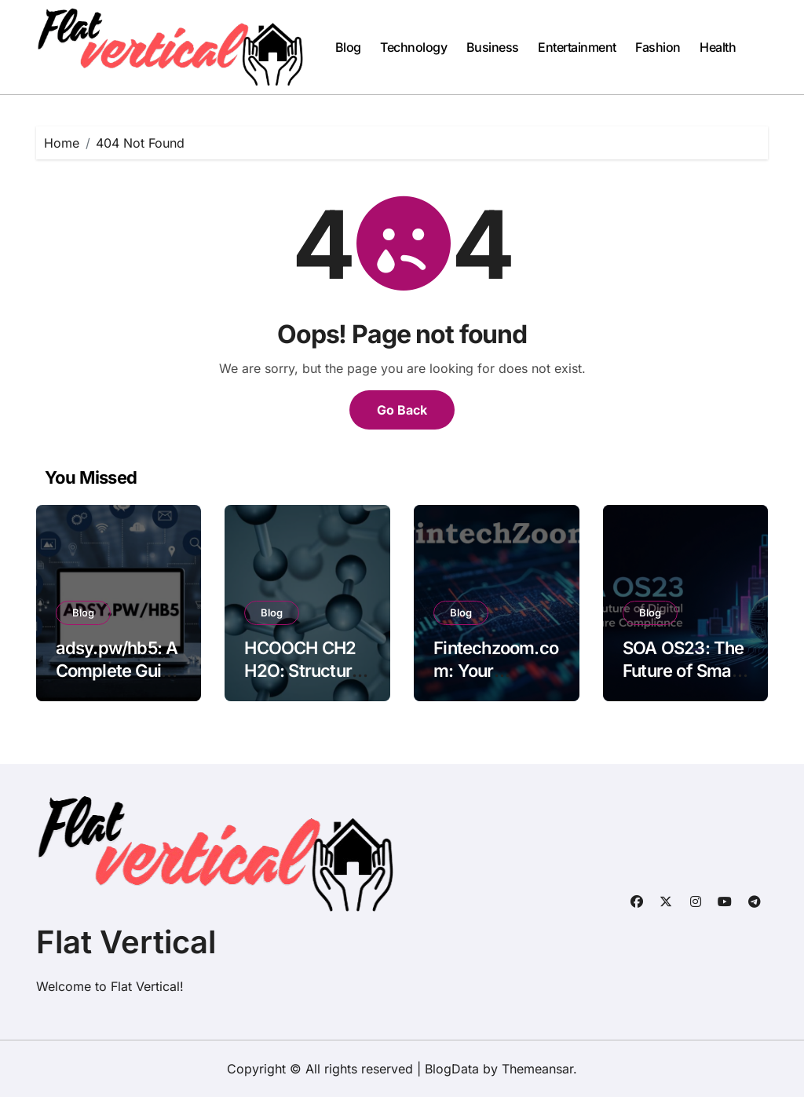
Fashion (658, 47)
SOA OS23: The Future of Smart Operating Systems (683, 682)
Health (718, 47)
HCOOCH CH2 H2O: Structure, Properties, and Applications (305, 682)
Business (492, 47)
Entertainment (577, 47)
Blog (348, 47)
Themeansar (537, 1069)
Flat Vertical (126, 942)
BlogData (452, 1069)
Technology (413, 47)
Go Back (402, 410)
